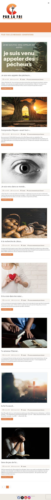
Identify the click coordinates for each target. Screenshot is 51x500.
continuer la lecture (7, 88)
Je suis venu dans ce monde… (13, 187)
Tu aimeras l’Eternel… (10, 351)
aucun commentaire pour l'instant (35, 79)
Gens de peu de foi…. (9, 462)
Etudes (23, 79)
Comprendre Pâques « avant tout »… (15, 130)
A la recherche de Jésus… (11, 241)
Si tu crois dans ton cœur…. (12, 296)
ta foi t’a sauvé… (7, 406)
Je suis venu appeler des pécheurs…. (16, 75)
